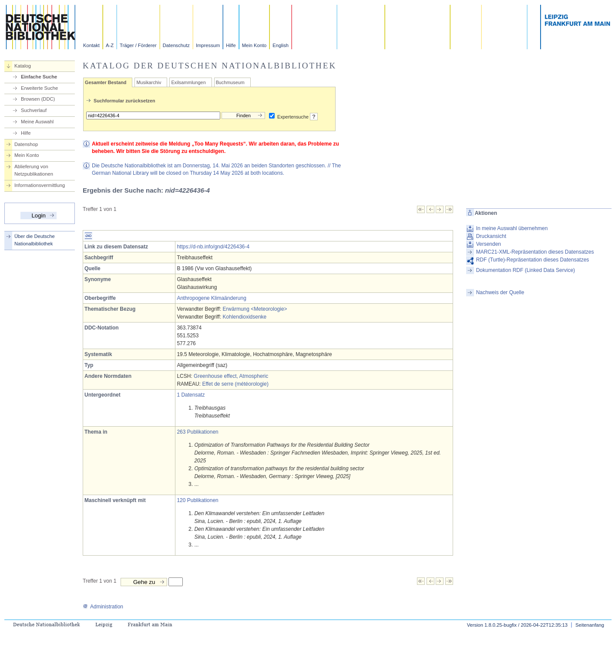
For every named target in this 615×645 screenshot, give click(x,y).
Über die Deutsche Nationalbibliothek (34, 240)
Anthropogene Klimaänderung (211, 298)
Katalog (22, 65)
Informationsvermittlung (39, 185)
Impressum (208, 45)
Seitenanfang (589, 625)
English (280, 45)
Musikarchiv (148, 82)
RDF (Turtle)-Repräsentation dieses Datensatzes (532, 260)
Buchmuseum (230, 82)
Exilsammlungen (188, 82)
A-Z (110, 45)
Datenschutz (176, 45)
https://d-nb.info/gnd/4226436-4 (213, 247)
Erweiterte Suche (39, 88)
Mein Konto (254, 45)
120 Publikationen (197, 500)
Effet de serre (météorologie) (235, 384)
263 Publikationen (197, 432)
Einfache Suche (39, 76)
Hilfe (230, 45)
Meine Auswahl (37, 121)
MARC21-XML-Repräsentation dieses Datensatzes (535, 252)
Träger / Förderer (138, 45)
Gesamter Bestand (105, 82)
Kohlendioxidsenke (245, 317)
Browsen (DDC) (38, 99)
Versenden (488, 244)
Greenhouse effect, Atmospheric (231, 376)
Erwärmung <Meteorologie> (255, 309)
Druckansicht (491, 236)
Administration (103, 607)
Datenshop (26, 144)
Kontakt (91, 45)
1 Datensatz (191, 395)
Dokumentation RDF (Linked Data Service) (525, 270)
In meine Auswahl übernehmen (512, 228)
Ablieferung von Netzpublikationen (33, 170)
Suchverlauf (34, 110)
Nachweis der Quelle (500, 292)
